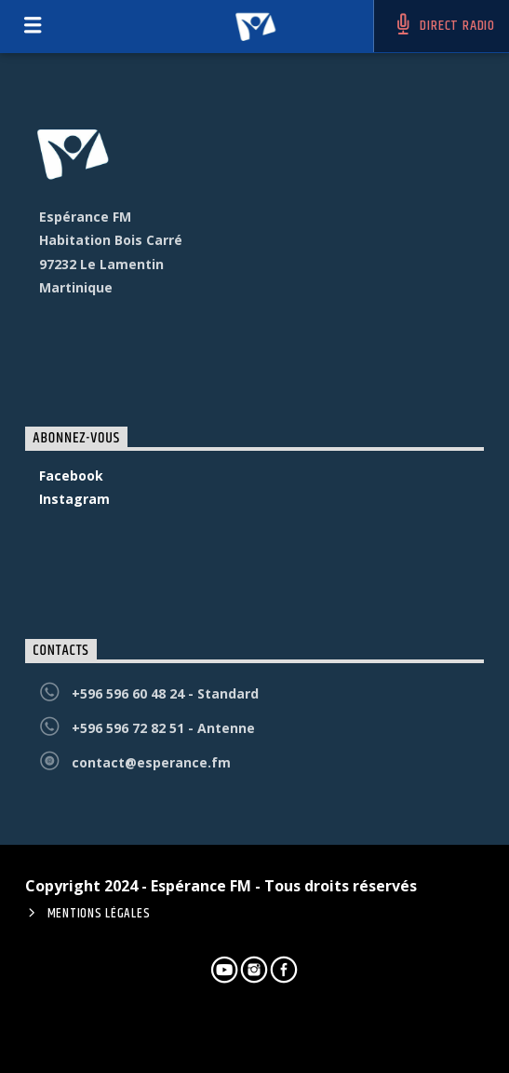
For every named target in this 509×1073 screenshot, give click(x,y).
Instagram (74, 499)
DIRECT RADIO (444, 25)
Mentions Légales (99, 913)
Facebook (71, 475)
